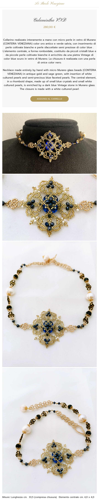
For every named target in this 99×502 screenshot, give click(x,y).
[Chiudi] (3, 3)
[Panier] (95, 3)
